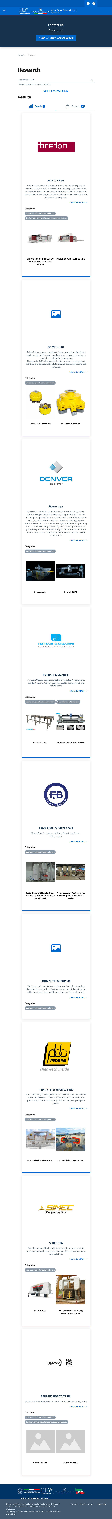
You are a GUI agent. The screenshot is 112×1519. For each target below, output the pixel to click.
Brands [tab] (37, 107)
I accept (102, 1504)
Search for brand (27, 80)
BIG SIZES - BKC (40, 744)
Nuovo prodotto (40, 1465)
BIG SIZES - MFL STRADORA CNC (70, 744)
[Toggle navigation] (4, 10)
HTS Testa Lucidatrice (70, 424)
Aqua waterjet (40, 593)
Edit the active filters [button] (56, 91)
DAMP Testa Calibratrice (40, 424)
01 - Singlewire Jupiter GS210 (40, 1162)
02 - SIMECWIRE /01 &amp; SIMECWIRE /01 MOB (71, 1315)
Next (89, 244)
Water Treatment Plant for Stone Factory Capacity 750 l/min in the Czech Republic (40, 897)
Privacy (74, 1504)
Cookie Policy (87, 1504)
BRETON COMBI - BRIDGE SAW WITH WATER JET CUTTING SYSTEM (40, 262)
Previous (23, 244)
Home (20, 55)
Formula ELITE (70, 593)
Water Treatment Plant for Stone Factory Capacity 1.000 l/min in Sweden (71, 897)
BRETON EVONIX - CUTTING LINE (70, 259)
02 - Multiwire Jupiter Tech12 (70, 1162)
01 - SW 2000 (40, 1313)
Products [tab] (75, 107)
